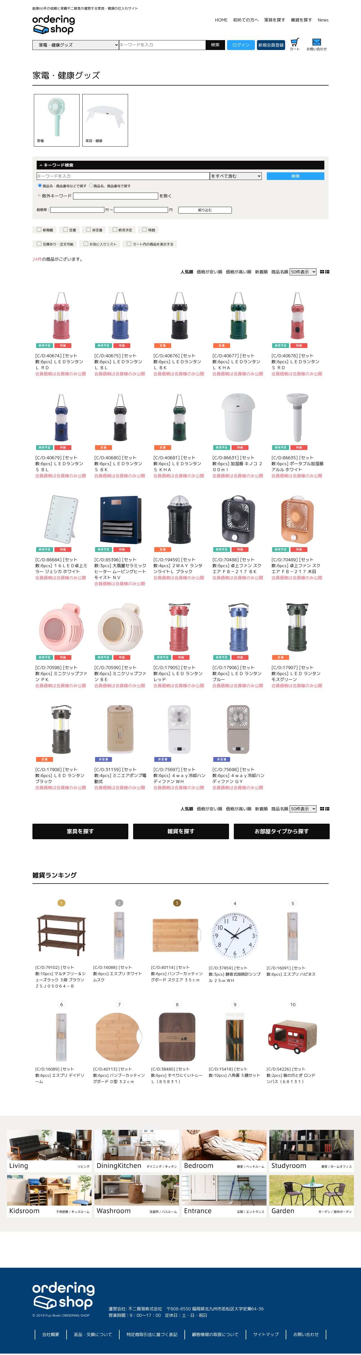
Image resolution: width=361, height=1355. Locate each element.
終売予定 (125, 230)
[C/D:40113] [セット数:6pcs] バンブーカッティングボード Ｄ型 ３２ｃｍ (119, 1077)
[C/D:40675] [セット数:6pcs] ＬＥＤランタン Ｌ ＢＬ (118, 362)
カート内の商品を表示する (153, 244)
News (323, 20)
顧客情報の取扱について (215, 1336)
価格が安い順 (209, 272)
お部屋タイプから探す (281, 832)
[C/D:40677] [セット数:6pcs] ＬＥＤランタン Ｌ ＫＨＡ (236, 362)
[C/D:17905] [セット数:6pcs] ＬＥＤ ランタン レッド (177, 673)
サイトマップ (266, 1336)
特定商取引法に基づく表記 (152, 1336)
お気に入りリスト (103, 244)
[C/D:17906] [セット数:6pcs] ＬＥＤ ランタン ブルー (236, 673)
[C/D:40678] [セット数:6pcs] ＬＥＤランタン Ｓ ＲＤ (295, 362)
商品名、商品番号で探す (110, 186)
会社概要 (50, 1336)
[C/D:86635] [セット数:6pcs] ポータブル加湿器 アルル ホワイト (297, 464)
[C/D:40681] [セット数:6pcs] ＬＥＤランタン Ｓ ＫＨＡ (177, 464)
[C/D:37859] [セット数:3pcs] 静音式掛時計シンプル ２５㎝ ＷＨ (235, 975)
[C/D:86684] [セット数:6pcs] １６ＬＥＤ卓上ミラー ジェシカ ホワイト (61, 566)
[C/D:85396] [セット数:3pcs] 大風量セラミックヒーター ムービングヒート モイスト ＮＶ (120, 568)
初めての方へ (246, 20)
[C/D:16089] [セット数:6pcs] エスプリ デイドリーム (59, 1077)
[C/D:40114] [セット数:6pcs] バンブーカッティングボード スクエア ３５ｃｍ (177, 975)
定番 (72, 230)
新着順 (261, 272)
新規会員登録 (271, 45)
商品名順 (279, 272)
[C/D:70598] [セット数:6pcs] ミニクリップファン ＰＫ (61, 673)
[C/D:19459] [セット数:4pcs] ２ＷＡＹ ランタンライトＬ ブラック (177, 566)
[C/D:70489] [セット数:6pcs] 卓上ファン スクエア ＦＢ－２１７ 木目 (295, 566)
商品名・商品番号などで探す (62, 186)
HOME (221, 20)
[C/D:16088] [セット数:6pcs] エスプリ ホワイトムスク (117, 975)
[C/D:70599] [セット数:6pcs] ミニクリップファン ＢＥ (120, 673)
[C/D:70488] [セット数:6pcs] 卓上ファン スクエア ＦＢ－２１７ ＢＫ (236, 566)
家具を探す (274, 20)
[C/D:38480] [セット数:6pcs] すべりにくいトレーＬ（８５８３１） (177, 1077)
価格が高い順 (238, 272)
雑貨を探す (301, 20)
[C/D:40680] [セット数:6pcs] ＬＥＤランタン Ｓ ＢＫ (118, 464)
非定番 (97, 230)
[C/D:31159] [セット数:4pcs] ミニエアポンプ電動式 (120, 775)
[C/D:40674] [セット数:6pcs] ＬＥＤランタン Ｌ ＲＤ (59, 362)
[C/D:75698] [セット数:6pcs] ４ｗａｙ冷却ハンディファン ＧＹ (238, 775)
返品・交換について (93, 1336)
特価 (151, 230)
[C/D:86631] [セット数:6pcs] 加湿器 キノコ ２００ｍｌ (237, 464)
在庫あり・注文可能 (58, 244)
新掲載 (48, 230)
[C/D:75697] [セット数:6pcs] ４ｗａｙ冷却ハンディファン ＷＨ (179, 775)
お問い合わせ (306, 1336)
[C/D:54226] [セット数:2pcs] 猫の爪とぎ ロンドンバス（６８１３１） (291, 1077)
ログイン (240, 45)
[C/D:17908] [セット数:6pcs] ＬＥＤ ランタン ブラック (59, 775)
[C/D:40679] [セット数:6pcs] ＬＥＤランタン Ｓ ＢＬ (59, 464)
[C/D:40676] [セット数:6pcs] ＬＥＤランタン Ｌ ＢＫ (177, 362)
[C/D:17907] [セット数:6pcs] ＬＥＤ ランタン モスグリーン (295, 673)
